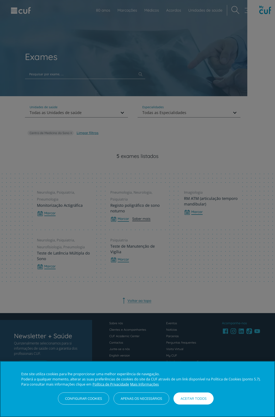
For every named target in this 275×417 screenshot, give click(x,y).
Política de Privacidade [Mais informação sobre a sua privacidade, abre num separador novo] (111, 384)
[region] (137, 389)
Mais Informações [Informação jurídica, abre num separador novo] (144, 384)
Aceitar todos (194, 398)
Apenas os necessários (141, 398)
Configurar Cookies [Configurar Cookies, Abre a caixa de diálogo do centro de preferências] (83, 398)
